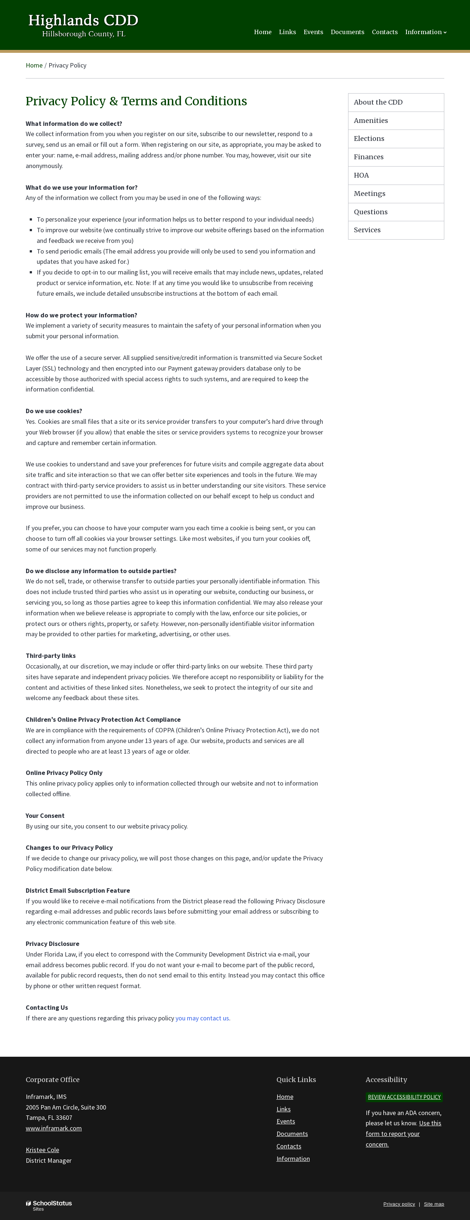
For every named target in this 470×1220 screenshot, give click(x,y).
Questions (371, 212)
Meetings (370, 193)
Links (283, 1109)
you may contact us (202, 1018)
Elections (369, 138)
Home (34, 65)
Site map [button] (434, 1204)
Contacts (288, 1146)
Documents (292, 1133)
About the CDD (378, 102)
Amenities (371, 120)
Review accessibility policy (404, 1096)
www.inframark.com (54, 1128)
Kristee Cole (42, 1150)
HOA (361, 175)
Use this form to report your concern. (403, 1133)
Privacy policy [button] (399, 1204)
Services (367, 230)
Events (285, 1121)
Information (293, 1158)
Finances (369, 157)
